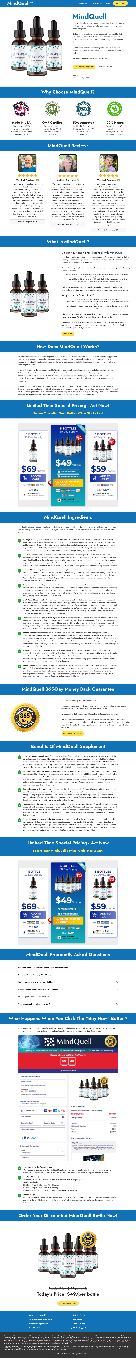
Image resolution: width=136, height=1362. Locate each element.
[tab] (68, 969)
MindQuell (83, 3)
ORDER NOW (120, 3)
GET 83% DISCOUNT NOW (68, 1306)
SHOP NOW (68, 334)
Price (108, 3)
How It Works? (96, 3)
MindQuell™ (20, 3)
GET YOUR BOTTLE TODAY (74, 734)
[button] (68, 969)
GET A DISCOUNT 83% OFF (86, 67)
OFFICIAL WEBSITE (112, 67)
